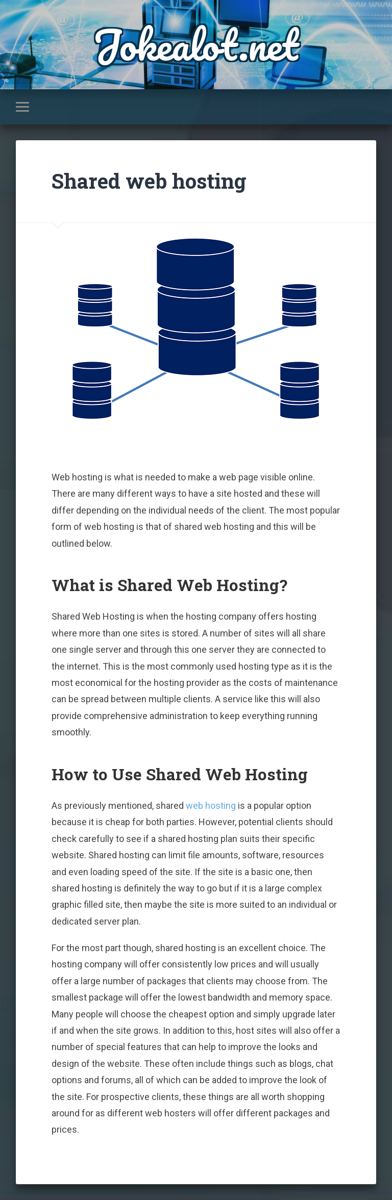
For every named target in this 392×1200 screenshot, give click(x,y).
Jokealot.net (196, 44)
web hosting (211, 805)
